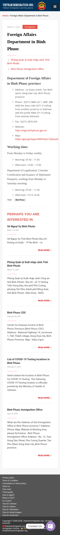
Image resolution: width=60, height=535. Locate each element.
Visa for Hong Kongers (12, 512)
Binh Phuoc (20, 200)
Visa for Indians (9, 506)
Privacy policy (8, 478)
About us (6, 486)
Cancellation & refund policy (14, 483)
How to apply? (8, 495)
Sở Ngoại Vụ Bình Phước (21, 226)
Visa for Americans (10, 515)
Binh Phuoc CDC (16, 312)
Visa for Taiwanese (10, 509)
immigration (30, 27)
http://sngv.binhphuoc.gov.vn (31, 130)
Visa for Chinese (9, 504)
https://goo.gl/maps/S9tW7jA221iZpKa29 (36, 139)
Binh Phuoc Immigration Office (25, 68)
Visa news (6, 489)
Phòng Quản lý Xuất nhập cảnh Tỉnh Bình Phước (28, 61)
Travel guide (7, 492)
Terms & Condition (10, 480)
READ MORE (44, 250)
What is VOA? (8, 498)
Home (5, 15)
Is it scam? (7, 501)
